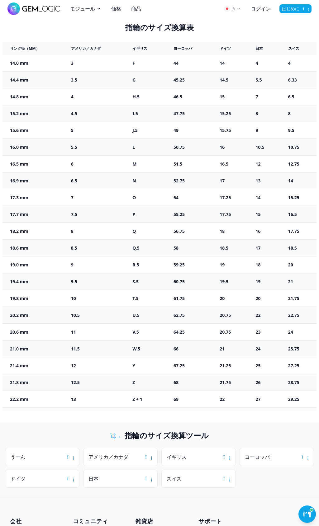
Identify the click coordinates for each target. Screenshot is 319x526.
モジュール (85, 8)
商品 (136, 8)
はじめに (295, 9)
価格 (116, 8)
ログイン (261, 8)
